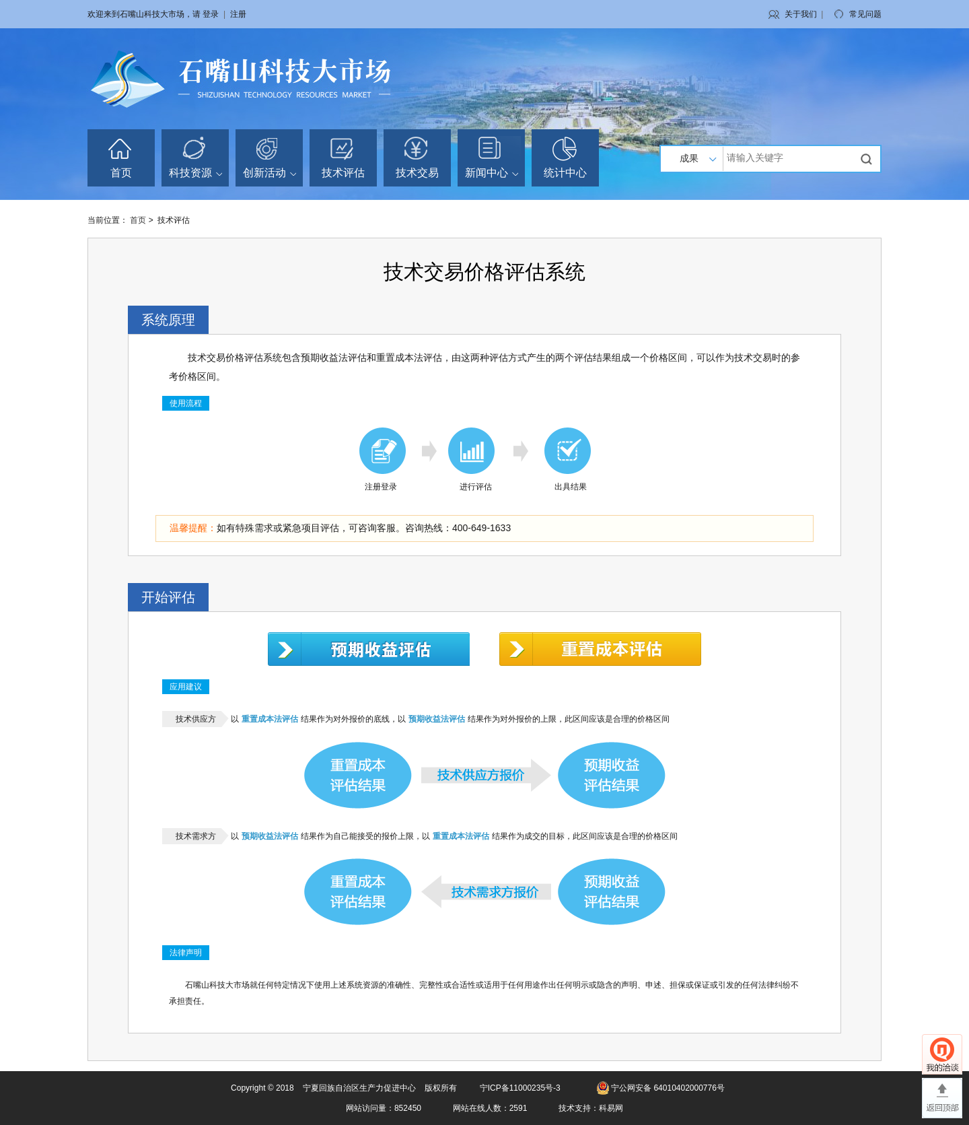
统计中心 (565, 172)
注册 (238, 14)
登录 (211, 14)
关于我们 (801, 14)
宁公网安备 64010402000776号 (668, 1088)
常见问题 (865, 14)
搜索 (868, 159)
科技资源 (195, 172)
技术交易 (417, 172)
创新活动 (269, 172)
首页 (121, 172)
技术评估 (343, 172)
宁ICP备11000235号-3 (520, 1088)
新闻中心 (491, 172)
